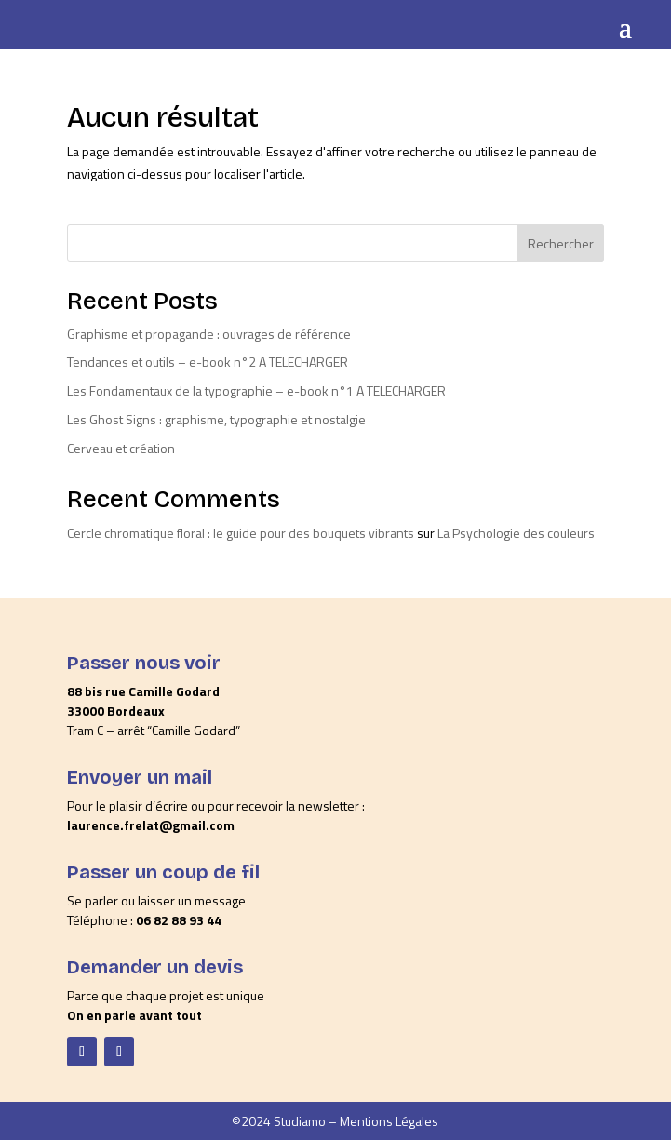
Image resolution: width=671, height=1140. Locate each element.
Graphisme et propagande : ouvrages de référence (209, 333)
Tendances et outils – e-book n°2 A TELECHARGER (207, 361)
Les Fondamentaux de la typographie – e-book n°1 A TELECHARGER (256, 390)
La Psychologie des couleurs (516, 533)
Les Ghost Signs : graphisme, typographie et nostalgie (216, 419)
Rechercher (561, 243)
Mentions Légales (389, 1121)
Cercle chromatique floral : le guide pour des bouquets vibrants (240, 533)
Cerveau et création (121, 448)
